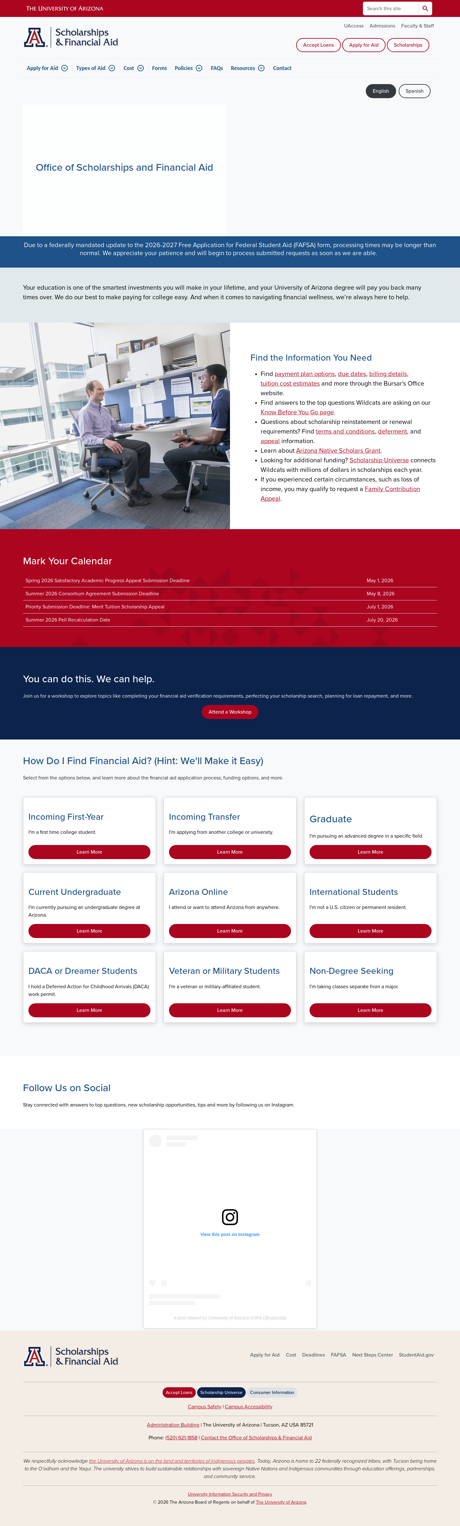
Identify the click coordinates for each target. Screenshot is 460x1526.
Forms (159, 68)
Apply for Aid (364, 45)
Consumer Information (272, 1392)
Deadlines (313, 1355)
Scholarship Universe (221, 1392)
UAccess (354, 26)
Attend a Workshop (230, 712)
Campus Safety (204, 1407)
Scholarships (408, 45)
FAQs (217, 68)
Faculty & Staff (417, 26)
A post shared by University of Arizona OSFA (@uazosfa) (230, 1317)
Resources (243, 68)
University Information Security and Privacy (230, 1494)
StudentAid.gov (416, 1355)
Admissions (382, 26)
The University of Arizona (281, 1502)
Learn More (89, 852)
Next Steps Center (372, 1355)
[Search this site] (391, 8)
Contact (282, 68)
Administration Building (173, 1425)
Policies (184, 68)
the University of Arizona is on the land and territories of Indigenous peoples (172, 1461)
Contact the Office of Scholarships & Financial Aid (256, 1438)
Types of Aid (90, 68)
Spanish (415, 91)
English (381, 91)
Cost (129, 68)
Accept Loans (318, 45)
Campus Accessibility (248, 1407)
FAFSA (338, 1355)
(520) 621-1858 (181, 1438)
